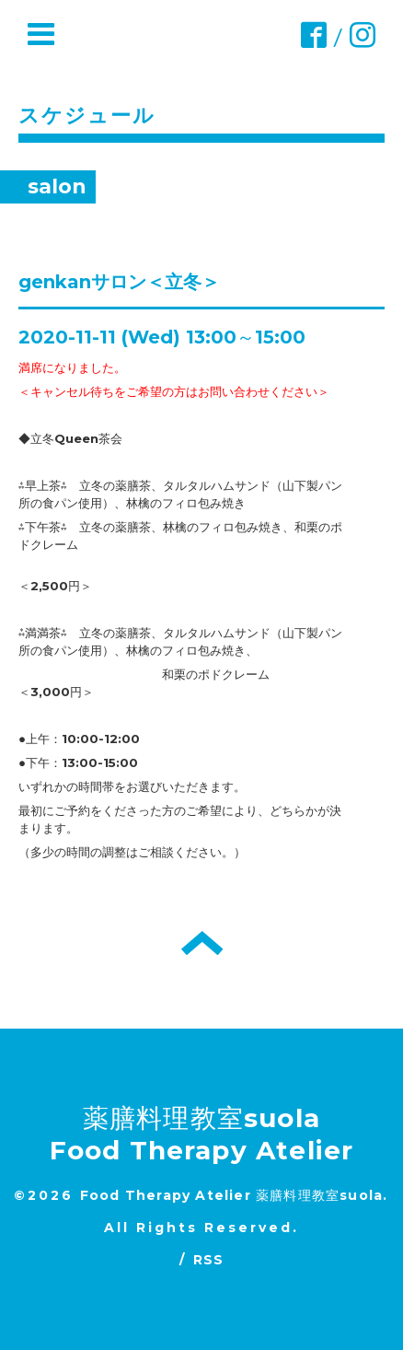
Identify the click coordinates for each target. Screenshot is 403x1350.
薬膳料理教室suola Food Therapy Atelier (202, 1134)
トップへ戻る (202, 943)
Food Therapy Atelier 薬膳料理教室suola (231, 1195)
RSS (209, 1259)
